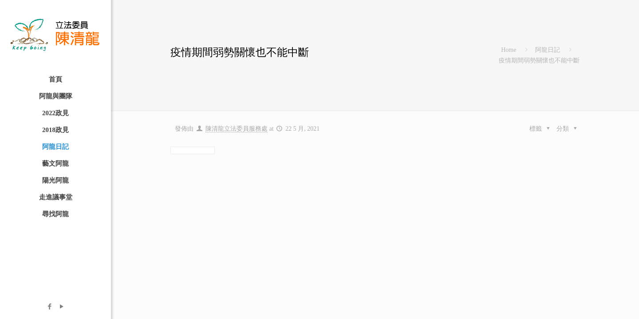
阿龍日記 (547, 50)
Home (508, 50)
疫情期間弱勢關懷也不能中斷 (539, 60)
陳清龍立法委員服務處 (236, 128)
